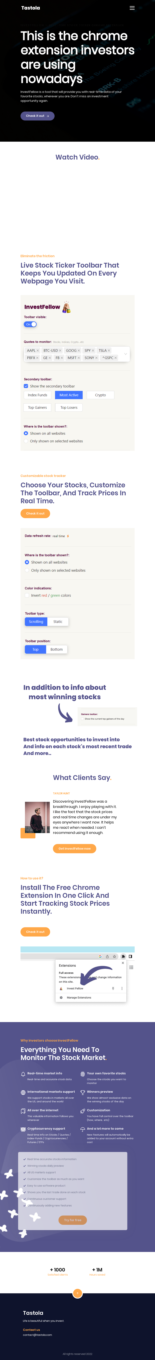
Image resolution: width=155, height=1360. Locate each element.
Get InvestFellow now (75, 849)
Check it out (37, 116)
